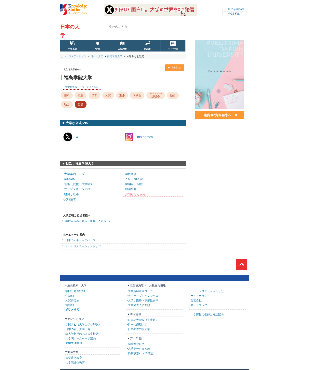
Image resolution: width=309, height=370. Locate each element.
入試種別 (122, 49)
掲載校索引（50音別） (142, 353)
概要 (80, 95)
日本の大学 (96, 56)
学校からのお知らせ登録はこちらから (88, 221)
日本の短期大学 (137, 324)
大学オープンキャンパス (143, 295)
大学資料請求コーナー (141, 291)
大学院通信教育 (75, 362)
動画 (173, 95)
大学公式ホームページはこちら (81, 87)
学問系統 (72, 49)
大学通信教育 (73, 357)
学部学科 (70, 179)
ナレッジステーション (74, 56)
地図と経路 (71, 194)
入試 (108, 95)
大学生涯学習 (73, 343)
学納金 (137, 95)
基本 (67, 95)
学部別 (69, 295)
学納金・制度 (134, 184)
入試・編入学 (134, 179)
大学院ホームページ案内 (80, 338)
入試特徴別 (72, 300)
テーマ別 (173, 49)
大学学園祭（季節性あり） (144, 300)
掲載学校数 (234, 13)
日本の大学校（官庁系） (143, 319)
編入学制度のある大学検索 (82, 333)
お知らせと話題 (135, 194)
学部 (97, 49)
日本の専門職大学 (139, 329)
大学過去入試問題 (139, 305)
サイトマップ (199, 305)
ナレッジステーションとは (207, 291)
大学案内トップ (74, 174)
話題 (80, 104)
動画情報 (131, 189)
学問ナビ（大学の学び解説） (83, 324)
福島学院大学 (114, 56)
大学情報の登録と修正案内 (207, 314)
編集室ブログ (136, 344)
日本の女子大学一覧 (77, 329)
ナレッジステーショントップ (83, 246)
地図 (67, 104)
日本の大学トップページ (80, 240)
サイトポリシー (200, 295)
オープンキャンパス (77, 189)
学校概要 (131, 174)
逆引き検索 (72, 309)
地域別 (147, 49)
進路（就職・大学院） (79, 184)
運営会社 (196, 300)
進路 (122, 95)
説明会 (156, 95)
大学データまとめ (139, 348)
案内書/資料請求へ (218, 115)
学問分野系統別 (75, 291)
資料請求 (176, 67)
